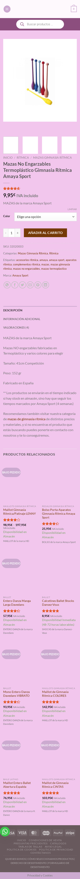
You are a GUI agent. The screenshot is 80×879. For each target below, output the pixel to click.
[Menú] (7, 9)
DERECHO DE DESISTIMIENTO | (29, 863)
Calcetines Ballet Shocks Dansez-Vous (58, 602)
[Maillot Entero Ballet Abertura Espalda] (20, 755)
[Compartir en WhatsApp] (7, 284)
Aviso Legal (53, 846)
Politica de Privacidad (56, 849)
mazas (45, 264)
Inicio (8, 157)
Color (6, 216)
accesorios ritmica (27, 260)
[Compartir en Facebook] (14, 284)
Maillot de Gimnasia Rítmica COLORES (55, 693)
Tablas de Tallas (30, 846)
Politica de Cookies (21, 849)
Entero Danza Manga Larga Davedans (17, 602)
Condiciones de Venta (45, 840)
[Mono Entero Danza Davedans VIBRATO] (20, 664)
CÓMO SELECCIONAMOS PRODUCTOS (51, 858)
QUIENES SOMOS (15, 858)
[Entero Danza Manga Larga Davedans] (20, 573)
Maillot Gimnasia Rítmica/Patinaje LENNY (19, 511)
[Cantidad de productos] (11, 232)
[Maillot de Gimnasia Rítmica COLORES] (59, 664)
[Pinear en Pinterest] (37, 284)
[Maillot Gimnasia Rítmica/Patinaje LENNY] (20, 482)
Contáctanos (41, 852)
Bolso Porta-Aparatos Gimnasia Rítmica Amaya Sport (58, 513)
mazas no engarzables (26, 268)
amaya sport (56, 260)
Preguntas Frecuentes (30, 843)
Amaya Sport (20, 275)
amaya (43, 260)
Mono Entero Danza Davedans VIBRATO (16, 693)
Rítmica (23, 157)
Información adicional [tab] (21, 319)
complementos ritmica (26, 264)
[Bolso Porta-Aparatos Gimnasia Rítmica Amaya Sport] (59, 482)
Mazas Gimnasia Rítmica (52, 157)
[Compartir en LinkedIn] (45, 284)
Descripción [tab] (12, 310)
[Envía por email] (30, 284)
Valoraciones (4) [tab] (16, 327)
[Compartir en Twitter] (22, 284)
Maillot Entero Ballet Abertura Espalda (17, 784)
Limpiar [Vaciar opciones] (72, 209)
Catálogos (58, 843)
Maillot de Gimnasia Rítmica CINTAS (55, 784)
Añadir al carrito (45, 233)
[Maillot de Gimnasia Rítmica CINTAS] (59, 755)
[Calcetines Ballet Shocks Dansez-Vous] (59, 573)
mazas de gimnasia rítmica (26, 419)
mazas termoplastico (54, 268)
